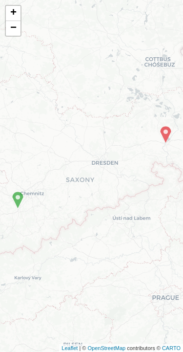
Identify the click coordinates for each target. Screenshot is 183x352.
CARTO (171, 348)
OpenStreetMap (106, 348)
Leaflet (69, 348)
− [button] (13, 28)
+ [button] (13, 13)
